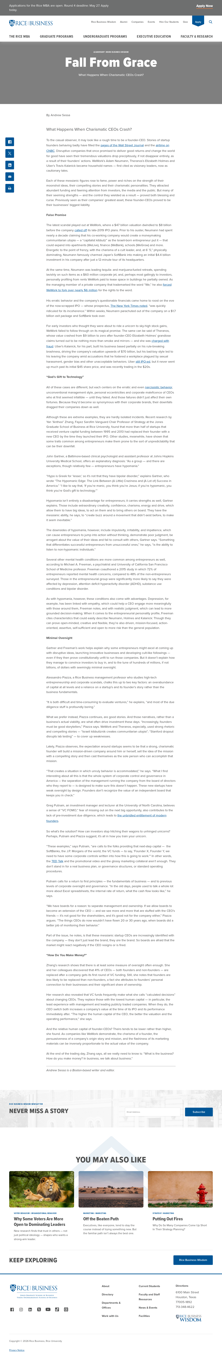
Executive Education (154, 36)
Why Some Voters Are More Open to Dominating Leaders (39, 1221)
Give (185, 22)
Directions (182, 1286)
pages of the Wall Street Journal (122, 145)
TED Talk (57, 861)
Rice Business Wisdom (103, 22)
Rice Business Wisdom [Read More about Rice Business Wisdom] (193, 1260)
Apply (198, 22)
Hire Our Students (169, 22)
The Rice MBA (19, 36)
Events (151, 22)
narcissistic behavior (158, 387)
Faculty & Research (197, 36)
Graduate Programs (56, 36)
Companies (137, 22)
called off (81, 230)
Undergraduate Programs (105, 36)
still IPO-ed (143, 361)
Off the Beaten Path (101, 1218)
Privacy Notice (16, 1350)
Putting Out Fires (168, 1218)
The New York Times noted (128, 306)
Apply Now (204, 5)
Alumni (123, 22)
